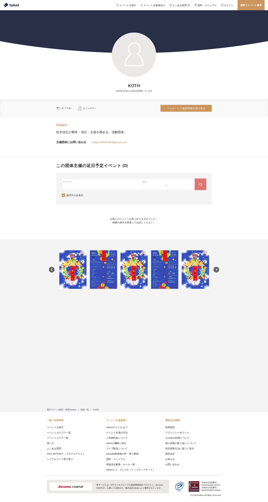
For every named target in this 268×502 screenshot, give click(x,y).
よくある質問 (54, 448)
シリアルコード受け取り (60, 459)
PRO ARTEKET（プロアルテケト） (66, 453)
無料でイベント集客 (251, 5)
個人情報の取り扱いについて (180, 443)
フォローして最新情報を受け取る (186, 108)
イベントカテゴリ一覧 (59, 432)
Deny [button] (202, 485)
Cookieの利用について (177, 437)
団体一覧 (85, 409)
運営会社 (170, 453)
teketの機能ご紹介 (116, 443)
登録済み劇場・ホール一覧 (120, 464)
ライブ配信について (117, 448)
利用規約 (170, 427)
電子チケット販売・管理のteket (61, 409)
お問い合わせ (172, 464)
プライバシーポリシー (177, 432)
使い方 (50, 443)
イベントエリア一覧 (57, 437)
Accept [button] (219, 485)
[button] (41, 489)
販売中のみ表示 (74, 195)
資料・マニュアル (115, 459)
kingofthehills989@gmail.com (109, 142)
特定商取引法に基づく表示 (179, 448)
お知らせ (170, 459)
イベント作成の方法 (117, 432)
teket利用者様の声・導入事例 (122, 453)
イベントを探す (55, 427)
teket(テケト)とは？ (117, 427)
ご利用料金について (117, 437)
